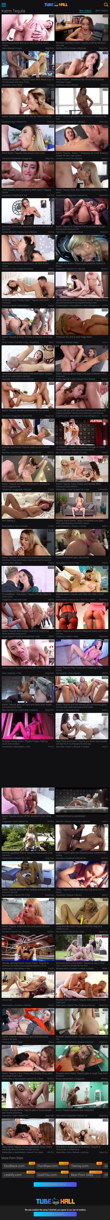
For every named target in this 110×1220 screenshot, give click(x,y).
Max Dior (6, 452)
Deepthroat (60, 122)
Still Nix (59, 48)
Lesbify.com (19, 1174)
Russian (73, 48)
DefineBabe (103, 489)
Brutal (14, 305)
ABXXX (51, 269)
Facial (20, 232)
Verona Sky (60, 1152)
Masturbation (23, 305)
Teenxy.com (86, 1165)
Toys (87, 489)
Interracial (6, 85)
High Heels (6, 1116)
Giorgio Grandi (8, 636)
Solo (70, 673)
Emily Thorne (7, 342)
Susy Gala (6, 379)
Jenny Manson (75, 305)
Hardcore (68, 342)
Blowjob (11, 48)
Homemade (7, 747)
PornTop (50, 85)
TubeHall (56, 5)
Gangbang (6, 195)
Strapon (74, 526)
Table (19, 1042)
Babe (76, 342)
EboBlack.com (19, 1165)
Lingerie (90, 968)
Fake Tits (84, 600)
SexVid (51, 232)
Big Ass (77, 673)
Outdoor (73, 968)
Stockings (6, 1042)
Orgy (26, 342)
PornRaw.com (53, 1165)
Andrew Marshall (9, 232)
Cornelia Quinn (62, 305)
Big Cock (27, 489)
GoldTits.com (53, 1174)
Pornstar (59, 342)
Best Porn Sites (86, 1174)
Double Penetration (25, 269)
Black (19, 85)
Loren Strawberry (63, 526)
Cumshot (6, 122)
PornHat (50, 122)
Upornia (104, 158)
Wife (26, 710)
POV (66, 48)
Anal (4, 48)
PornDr (51, 305)
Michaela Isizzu (62, 968)
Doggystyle (27, 158)
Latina (92, 600)
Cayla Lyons (61, 1005)
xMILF (51, 342)
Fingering (60, 636)
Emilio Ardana (62, 600)
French (5, 563)
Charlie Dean (61, 1042)
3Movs (51, 1042)
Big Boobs (82, 48)
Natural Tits (22, 122)
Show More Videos (55, 1184)
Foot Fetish (60, 232)
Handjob (100, 305)
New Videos (85, 10)
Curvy (71, 563)
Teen (19, 673)
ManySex (104, 232)
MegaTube (49, 48)
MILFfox (104, 269)
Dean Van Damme (10, 710)
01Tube (51, 489)
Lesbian (83, 526)
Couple (19, 48)
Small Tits (69, 158)
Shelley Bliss (61, 489)
